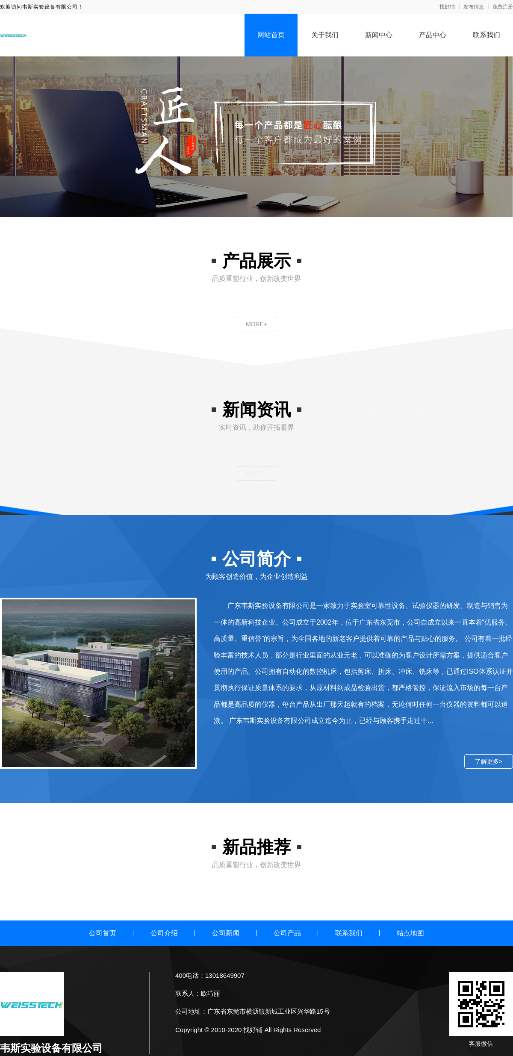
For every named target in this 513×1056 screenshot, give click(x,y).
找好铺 (447, 7)
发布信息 (473, 7)
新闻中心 (378, 34)
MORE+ (256, 324)
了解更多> (488, 761)
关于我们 (325, 34)
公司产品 (287, 933)
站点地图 (410, 933)
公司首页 (102, 933)
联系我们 (486, 34)
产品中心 (432, 34)
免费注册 (502, 7)
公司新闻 (225, 933)
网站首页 (271, 34)
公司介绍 (164, 933)
